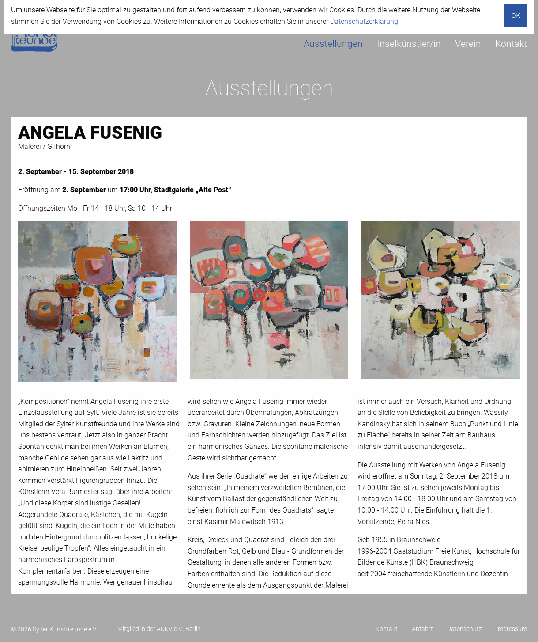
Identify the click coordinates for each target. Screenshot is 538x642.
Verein (468, 43)
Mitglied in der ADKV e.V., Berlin (159, 628)
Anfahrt (422, 628)
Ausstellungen (333, 43)
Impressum (511, 628)
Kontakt (511, 43)
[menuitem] (333, 44)
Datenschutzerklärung (364, 21)
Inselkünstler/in (409, 43)
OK (515, 15)
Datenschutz (464, 628)
